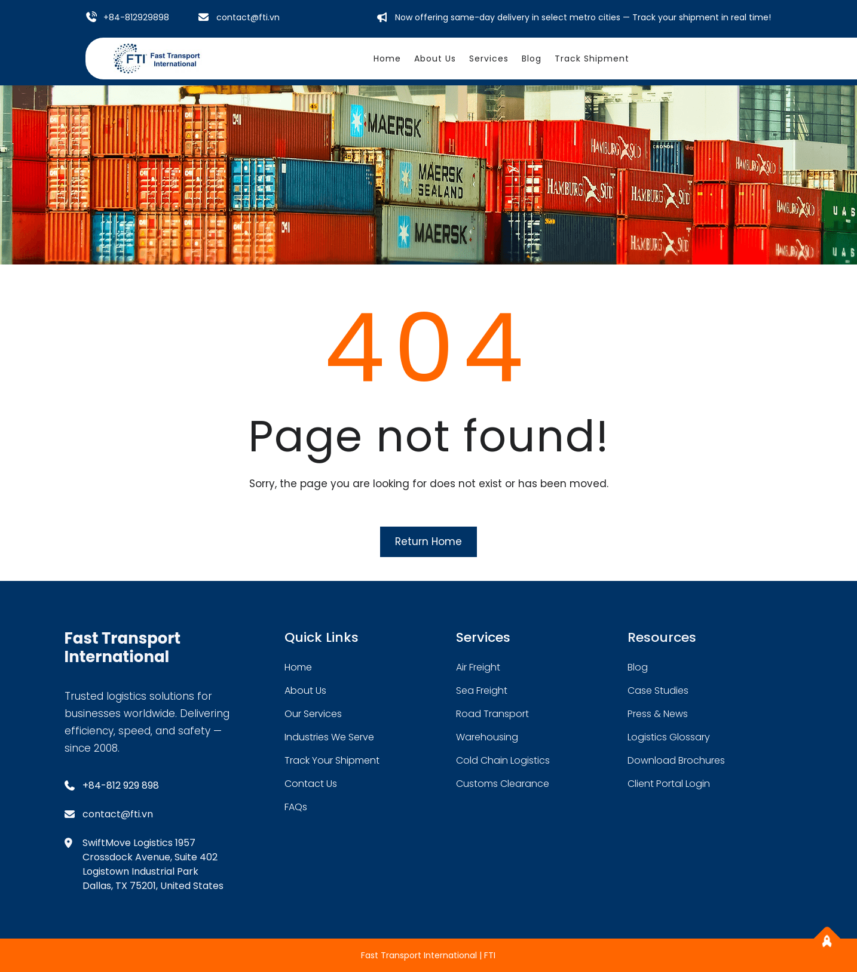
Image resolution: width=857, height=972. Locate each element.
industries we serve (329, 737)
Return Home (428, 541)
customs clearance (502, 783)
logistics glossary (669, 737)
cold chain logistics (503, 760)
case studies (658, 690)
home (298, 667)
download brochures (676, 760)
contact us (310, 783)
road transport (492, 714)
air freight (478, 667)
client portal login (669, 783)
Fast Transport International (123, 648)
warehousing (487, 737)
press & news (658, 714)
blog (638, 667)
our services (313, 714)
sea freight (481, 690)
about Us (305, 690)
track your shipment (331, 760)
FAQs (295, 807)
